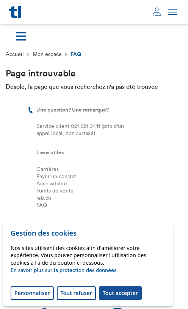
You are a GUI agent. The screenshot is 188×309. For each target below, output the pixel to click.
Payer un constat (56, 176)
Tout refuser (76, 293)
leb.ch (43, 198)
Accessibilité (51, 183)
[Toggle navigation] (21, 36)
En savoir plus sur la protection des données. (64, 270)
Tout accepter (120, 293)
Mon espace (47, 54)
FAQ (41, 205)
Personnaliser (32, 293)
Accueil (15, 54)
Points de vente (55, 191)
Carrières (47, 169)
